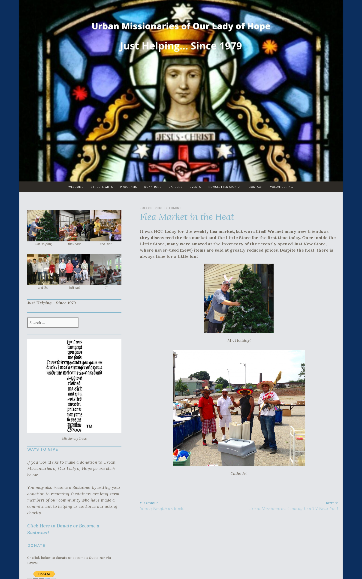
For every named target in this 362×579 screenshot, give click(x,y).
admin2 (175, 208)
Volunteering (284, 186)
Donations (152, 186)
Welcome (73, 186)
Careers (176, 186)
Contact (258, 186)
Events (196, 186)
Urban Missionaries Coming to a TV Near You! (288, 506)
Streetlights (100, 186)
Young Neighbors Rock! (189, 506)
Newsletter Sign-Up (226, 186)
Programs (127, 186)
